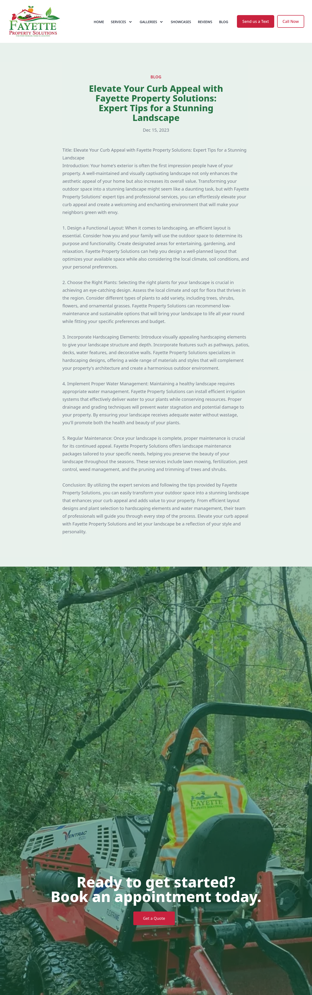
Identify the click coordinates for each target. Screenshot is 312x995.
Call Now (291, 21)
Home (99, 21)
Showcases (181, 21)
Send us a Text (255, 21)
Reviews (205, 21)
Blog (223, 21)
